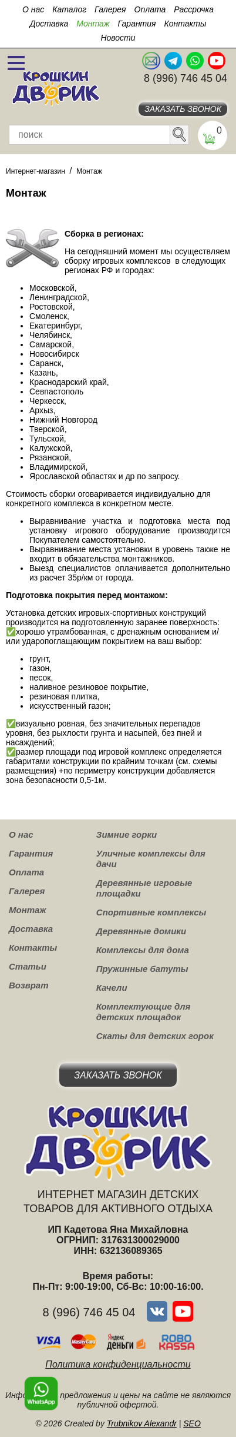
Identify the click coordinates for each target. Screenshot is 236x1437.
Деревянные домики (141, 931)
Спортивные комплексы (151, 912)
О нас (33, 9)
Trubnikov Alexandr (142, 1423)
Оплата (150, 9)
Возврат (29, 985)
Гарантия (136, 23)
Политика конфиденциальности (117, 1364)
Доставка (49, 23)
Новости (117, 37)
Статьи (27, 966)
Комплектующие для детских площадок (143, 1011)
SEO (192, 1423)
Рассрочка (194, 9)
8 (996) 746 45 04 (185, 78)
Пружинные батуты (142, 969)
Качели (111, 988)
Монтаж (92, 23)
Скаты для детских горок (155, 1036)
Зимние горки (126, 834)
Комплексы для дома (142, 950)
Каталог (69, 9)
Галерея (110, 9)
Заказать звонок (182, 109)
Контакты (185, 23)
